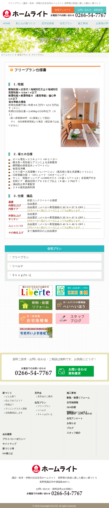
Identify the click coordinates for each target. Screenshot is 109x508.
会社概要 (7, 434)
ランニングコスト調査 (16, 408)
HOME (6, 23)
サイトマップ (9, 444)
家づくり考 (8, 448)
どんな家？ (10, 396)
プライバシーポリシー (14, 439)
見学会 (38, 393)
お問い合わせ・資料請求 (90, 10)
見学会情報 (48, 23)
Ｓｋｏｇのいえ (22, 275)
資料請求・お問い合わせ (79, 413)
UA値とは (7, 453)
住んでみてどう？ (14, 400)
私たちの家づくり (26, 23)
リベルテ (17, 266)
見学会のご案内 (45, 396)
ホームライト (7, 55)
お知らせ (71, 423)
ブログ (70, 428)
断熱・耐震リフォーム (78, 398)
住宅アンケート (63, 10)
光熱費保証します (14, 413)
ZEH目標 (71, 407)
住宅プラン (66, 23)
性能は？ (9, 404)
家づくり (7, 393)
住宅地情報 (72, 402)
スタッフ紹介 (74, 433)
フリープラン (20, 257)
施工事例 (83, 23)
